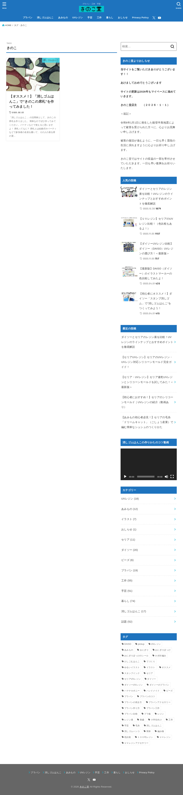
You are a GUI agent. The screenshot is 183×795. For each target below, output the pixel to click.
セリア (128, 539)
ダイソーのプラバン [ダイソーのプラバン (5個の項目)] (159, 685)
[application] (149, 464)
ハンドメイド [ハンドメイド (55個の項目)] (153, 690)
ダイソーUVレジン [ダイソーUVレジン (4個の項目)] (133, 685)
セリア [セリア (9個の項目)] (149, 673)
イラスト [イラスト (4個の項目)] (150, 667)
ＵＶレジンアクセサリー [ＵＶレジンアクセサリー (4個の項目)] (136, 743)
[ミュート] (166, 476)
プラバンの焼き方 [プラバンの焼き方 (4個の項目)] (133, 702)
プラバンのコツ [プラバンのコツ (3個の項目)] (147, 696)
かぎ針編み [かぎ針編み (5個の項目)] (160, 655)
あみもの (63, 17)
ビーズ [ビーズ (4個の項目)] (169, 690)
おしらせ (123, 17)
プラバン (27, 17)
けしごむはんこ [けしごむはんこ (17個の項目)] (132, 661)
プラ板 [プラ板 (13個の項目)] (147, 714)
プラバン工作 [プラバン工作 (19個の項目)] (153, 708)
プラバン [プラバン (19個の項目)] (128, 696)
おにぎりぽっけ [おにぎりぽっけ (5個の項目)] (163, 650)
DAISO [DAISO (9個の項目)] (127, 644)
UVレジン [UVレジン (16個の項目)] (156, 644)
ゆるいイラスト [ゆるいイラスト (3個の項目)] (132, 667)
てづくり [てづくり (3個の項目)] (150, 661)
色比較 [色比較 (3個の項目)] (127, 737)
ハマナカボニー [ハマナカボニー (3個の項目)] (132, 690)
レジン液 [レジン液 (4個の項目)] (128, 719)
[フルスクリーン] (172, 476)
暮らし (109, 17)
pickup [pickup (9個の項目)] (141, 644)
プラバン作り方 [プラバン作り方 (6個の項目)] (132, 708)
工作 (99, 17)
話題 (126, 621)
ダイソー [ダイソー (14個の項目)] (151, 679)
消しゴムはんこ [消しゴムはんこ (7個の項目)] (154, 725)
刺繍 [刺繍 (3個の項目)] (142, 719)
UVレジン (77, 17)
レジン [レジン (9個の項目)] (160, 714)
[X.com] (154, 17)
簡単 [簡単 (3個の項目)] (148, 731)
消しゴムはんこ (45, 17)
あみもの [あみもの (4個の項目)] (128, 650)
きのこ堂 (84, 786)
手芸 (89, 17)
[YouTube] (159, 17)
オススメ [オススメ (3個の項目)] (166, 667)
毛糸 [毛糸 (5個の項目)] (137, 725)
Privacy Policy (140, 17)
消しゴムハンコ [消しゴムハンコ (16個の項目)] (132, 731)
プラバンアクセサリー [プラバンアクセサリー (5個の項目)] (160, 702)
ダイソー (129, 550)
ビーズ (127, 560)
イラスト (128, 519)
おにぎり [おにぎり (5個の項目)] (144, 650)
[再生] (125, 476)
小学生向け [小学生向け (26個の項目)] (156, 719)
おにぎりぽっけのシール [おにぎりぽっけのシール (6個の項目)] (136, 655)
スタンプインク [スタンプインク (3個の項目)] (132, 673)
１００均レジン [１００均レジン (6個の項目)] (145, 737)
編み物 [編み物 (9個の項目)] (160, 731)
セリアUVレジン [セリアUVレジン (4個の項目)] (132, 679)
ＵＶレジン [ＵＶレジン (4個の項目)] (165, 737)
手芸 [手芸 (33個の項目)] (126, 725)
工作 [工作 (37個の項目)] (170, 719)
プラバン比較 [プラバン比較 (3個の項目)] (131, 714)
